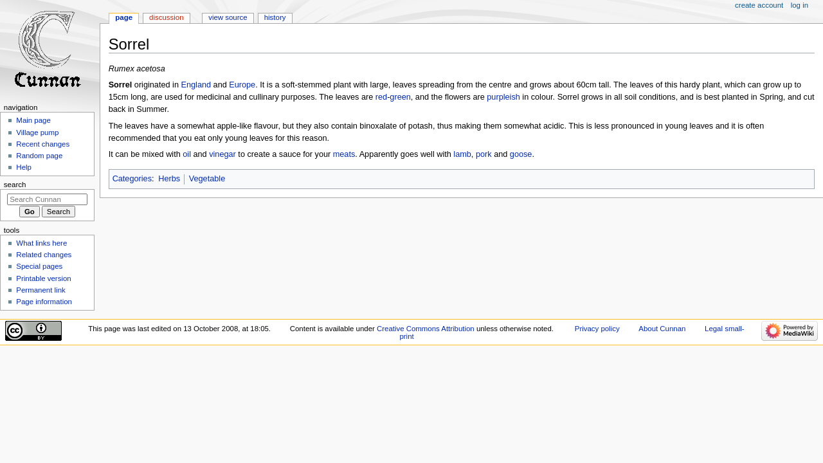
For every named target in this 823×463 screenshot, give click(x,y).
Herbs (169, 178)
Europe (242, 84)
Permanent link (40, 290)
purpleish (503, 97)
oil (187, 154)
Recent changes (42, 144)
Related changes (43, 255)
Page (123, 17)
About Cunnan (661, 328)
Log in (799, 5)
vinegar (222, 154)
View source (227, 17)
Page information (44, 301)
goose (521, 154)
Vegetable (207, 178)
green (400, 97)
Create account (759, 5)
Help (24, 167)
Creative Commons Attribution (426, 328)
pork (484, 154)
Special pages (39, 266)
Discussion (166, 17)
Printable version (43, 278)
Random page (39, 155)
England (196, 84)
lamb (462, 154)
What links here (41, 243)
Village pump (37, 132)
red (381, 97)
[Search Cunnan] (47, 199)
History (275, 17)
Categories (132, 178)
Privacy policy (597, 328)
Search (15, 184)
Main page (33, 120)
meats (344, 154)
